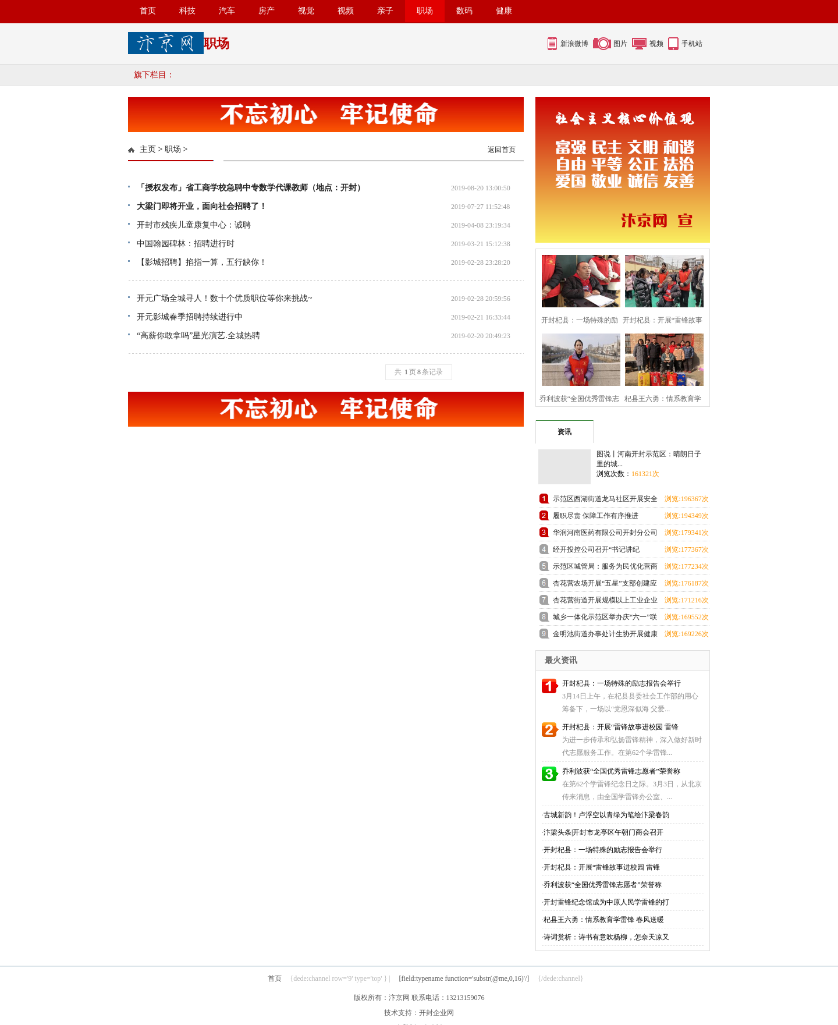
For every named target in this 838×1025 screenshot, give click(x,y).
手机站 (691, 44)
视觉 (306, 10)
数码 (464, 10)
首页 (148, 10)
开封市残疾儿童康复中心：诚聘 (194, 225)
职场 (425, 10)
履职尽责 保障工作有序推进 (595, 516)
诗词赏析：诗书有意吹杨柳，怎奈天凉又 (606, 937)
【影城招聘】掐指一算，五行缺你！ (202, 262)
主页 (148, 149)
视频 (346, 10)
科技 (187, 10)
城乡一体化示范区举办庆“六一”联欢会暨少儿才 (605, 619)
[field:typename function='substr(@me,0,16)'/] (464, 978)
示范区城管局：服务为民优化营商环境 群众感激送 (605, 568)
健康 (504, 10)
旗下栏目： (154, 74)
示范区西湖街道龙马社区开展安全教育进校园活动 (605, 501)
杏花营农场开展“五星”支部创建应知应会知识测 (605, 585)
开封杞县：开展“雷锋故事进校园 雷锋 (620, 727)
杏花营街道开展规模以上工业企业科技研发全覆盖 (605, 602)
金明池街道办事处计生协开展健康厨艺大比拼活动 (605, 636)
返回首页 (502, 150)
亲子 (385, 10)
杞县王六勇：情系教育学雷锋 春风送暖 (604, 920)
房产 (266, 10)
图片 (620, 44)
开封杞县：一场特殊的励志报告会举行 (621, 683)
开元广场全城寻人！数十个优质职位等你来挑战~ (225, 298)
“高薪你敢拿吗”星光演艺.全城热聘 (198, 335)
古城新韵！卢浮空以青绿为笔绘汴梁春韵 (606, 815)
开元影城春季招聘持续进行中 (190, 317)
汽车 (227, 10)
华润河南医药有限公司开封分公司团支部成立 (605, 535)
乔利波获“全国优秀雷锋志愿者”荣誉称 (621, 771)
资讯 (564, 432)
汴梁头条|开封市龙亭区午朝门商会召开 (603, 832)
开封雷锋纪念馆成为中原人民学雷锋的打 (606, 902)
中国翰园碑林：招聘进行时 (186, 243)
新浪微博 (574, 44)
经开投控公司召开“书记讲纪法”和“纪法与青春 (596, 551)
